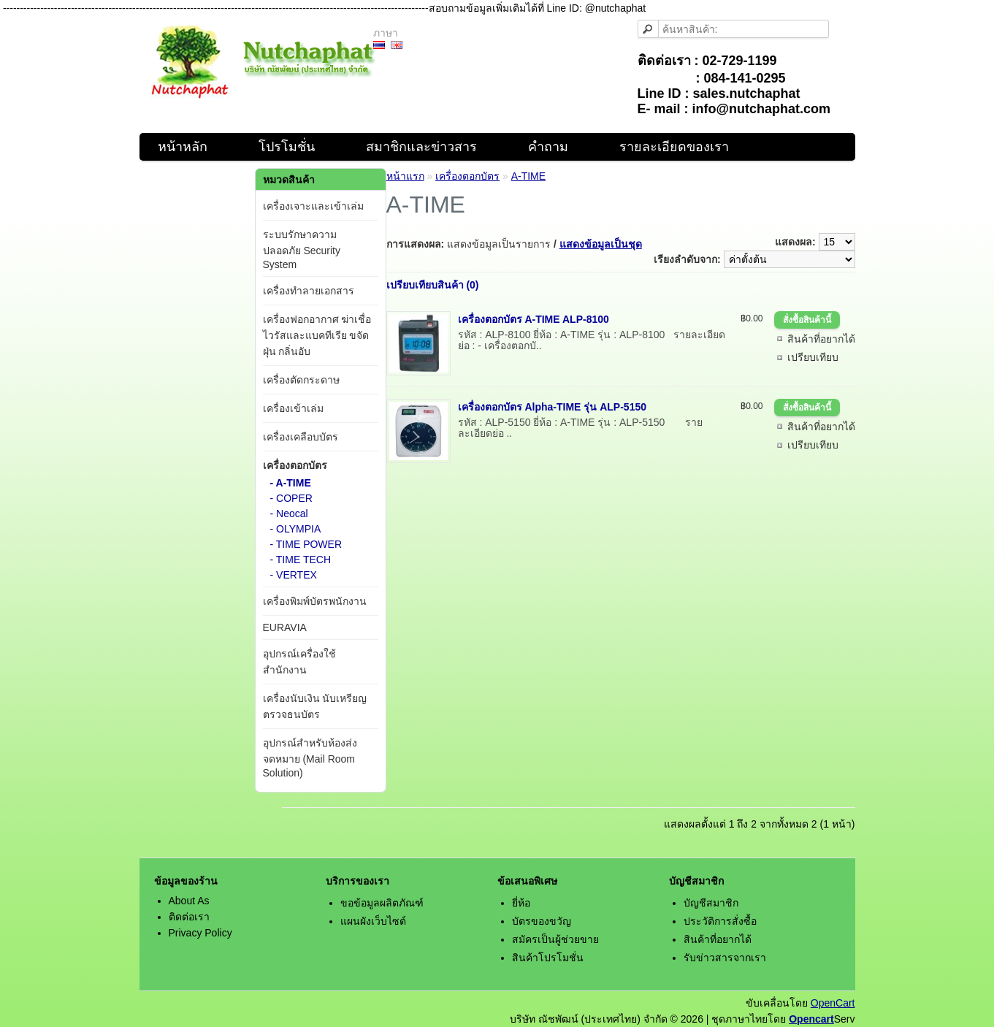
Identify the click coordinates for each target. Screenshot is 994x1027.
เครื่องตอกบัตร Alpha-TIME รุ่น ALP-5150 (552, 407)
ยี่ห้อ (521, 903)
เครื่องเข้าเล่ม (293, 408)
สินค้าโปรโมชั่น (548, 957)
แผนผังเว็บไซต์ (373, 921)
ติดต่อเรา (189, 917)
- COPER (291, 498)
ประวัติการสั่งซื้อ (720, 921)
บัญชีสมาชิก (711, 903)
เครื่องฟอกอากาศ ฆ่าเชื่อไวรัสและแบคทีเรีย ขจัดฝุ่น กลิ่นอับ (317, 335)
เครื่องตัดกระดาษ (301, 380)
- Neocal (289, 513)
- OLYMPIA (295, 529)
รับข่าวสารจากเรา (725, 957)
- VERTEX (293, 575)
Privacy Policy (200, 933)
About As (189, 900)
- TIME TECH (301, 559)
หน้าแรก (405, 176)
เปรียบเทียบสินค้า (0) (432, 285)
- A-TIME (290, 483)
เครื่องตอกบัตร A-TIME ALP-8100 (533, 319)
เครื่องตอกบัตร (295, 465)
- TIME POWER (306, 544)
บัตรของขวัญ (541, 921)
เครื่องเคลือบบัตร (300, 437)
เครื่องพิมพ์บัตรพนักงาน (315, 601)
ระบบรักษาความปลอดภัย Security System (301, 249)
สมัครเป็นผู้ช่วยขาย (555, 939)
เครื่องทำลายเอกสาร (308, 291)
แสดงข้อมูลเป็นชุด (600, 244)
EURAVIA (285, 627)
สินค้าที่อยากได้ (821, 339)
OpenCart (833, 1003)
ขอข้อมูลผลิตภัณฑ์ (382, 903)
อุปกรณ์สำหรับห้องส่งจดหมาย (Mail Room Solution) (310, 758)
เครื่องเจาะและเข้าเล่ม (313, 206)
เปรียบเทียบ (812, 357)
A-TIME (528, 176)
